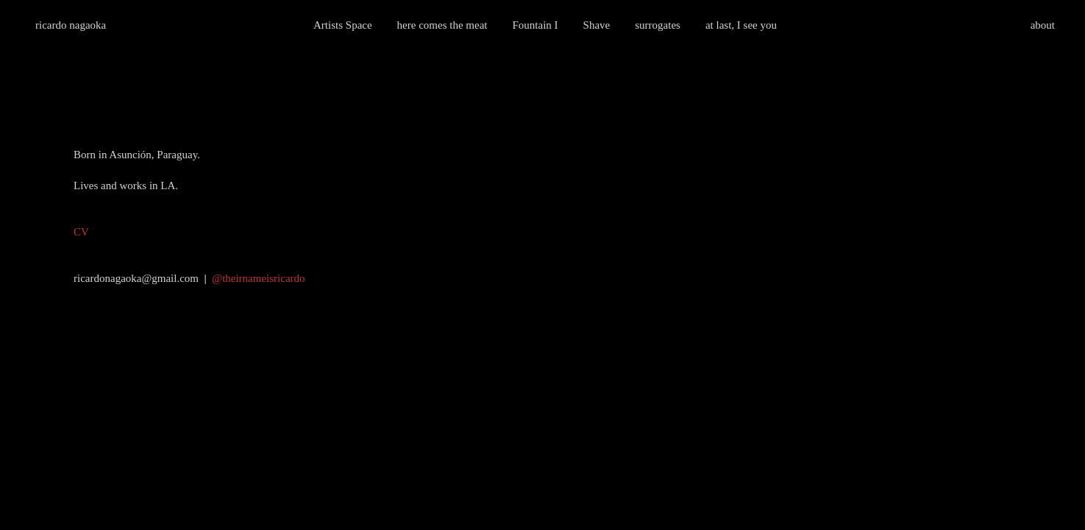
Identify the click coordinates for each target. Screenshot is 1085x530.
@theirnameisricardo (258, 278)
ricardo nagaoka (70, 25)
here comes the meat (442, 25)
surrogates (657, 25)
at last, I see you (741, 25)
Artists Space (342, 25)
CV (81, 232)
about (1043, 25)
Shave (597, 25)
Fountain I (535, 25)
